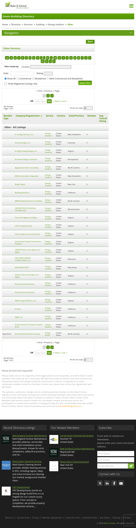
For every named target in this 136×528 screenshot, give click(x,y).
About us (9, 517)
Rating (39, 73)
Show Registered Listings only (22, 83)
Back (90, 41)
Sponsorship (23, 517)
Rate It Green (109, 523)
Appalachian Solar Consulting (26, 168)
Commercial (25, 78)
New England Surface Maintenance (29, 435)
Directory (16, 24)
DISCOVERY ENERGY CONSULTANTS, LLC (23, 259)
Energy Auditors (56, 24)
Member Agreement (52, 517)
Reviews (91, 115)
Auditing (40, 24)
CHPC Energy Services (23, 226)
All (7, 58)
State (5, 73)
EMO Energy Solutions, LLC (25, 301)
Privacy (35, 517)
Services (28, 24)
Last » (64, 101)
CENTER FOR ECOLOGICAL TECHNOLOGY (25, 209)
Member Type (8, 117)
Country (26, 66)
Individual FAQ (90, 517)
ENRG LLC (19, 317)
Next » (58, 101)
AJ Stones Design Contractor (26, 159)
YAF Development (21, 487)
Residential (40, 78)
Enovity (18, 309)
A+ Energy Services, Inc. (24, 134)
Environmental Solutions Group (27, 334)
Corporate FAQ (72, 517)
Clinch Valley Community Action (27, 234)
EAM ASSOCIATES (22, 267)
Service (49, 115)
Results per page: (76, 108)
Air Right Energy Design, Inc (26, 151)
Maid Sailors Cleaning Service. (27, 461)
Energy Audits (47, 334)
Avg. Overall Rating (103, 118)
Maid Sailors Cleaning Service (74, 461)
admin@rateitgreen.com (69, 406)
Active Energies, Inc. (23, 143)
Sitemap (116, 517)
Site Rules (104, 517)
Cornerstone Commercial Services (77, 435)
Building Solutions (22, 193)
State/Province (76, 115)
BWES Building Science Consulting (28, 201)
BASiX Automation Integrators (27, 176)
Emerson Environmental (24, 284)
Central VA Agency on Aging (26, 217)
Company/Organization (28, 115)
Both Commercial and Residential (66, 78)
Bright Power (20, 184)
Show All (11, 78)
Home (5, 24)
